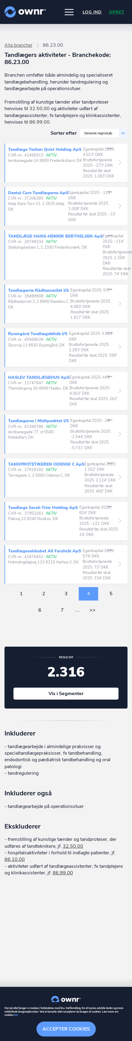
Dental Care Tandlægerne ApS (38, 193)
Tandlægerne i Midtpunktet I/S (39, 421)
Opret (117, 12)
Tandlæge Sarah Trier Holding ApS (43, 508)
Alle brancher (18, 45)
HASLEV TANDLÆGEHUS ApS (38, 377)
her (16, 1015)
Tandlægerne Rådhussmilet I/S (39, 291)
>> (92, 610)
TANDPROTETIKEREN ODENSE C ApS (46, 464)
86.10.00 (14, 859)
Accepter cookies (66, 1029)
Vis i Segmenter (66, 693)
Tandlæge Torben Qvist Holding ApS (45, 150)
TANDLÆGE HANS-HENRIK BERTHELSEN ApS (55, 236)
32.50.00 (39, 108)
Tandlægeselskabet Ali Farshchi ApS (45, 551)
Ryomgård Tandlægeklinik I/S (38, 334)
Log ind (92, 12)
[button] (69, 12)
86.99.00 (39, 122)
